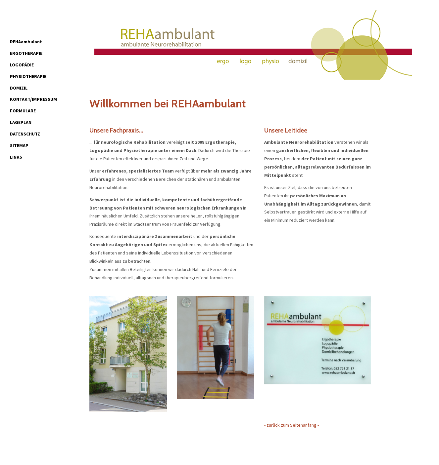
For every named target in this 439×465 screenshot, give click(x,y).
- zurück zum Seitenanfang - (291, 425)
